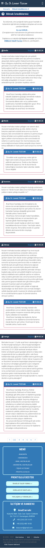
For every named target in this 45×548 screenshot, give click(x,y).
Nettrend (17, 544)
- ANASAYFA (22, 454)
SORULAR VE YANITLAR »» (22, 490)
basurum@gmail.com (24, 528)
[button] (42, 3)
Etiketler (36, 537)
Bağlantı (31, 50)
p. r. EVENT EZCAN (16, 3)
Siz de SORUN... (22, 30)
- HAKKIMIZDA (22, 458)
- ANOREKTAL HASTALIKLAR (22, 465)
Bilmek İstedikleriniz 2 (20, 9)
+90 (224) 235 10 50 (22, 520)
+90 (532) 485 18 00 (24, 524)
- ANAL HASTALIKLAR (22, 461)
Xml (28, 537)
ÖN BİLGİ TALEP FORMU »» (22, 483)
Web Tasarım (8, 544)
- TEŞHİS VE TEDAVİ (22, 468)
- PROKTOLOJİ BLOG (22, 472)
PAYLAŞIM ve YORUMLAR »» (22, 497)
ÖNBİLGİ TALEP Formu (13, 41)
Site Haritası (19, 537)
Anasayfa (6, 9)
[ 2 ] (14, 440)
